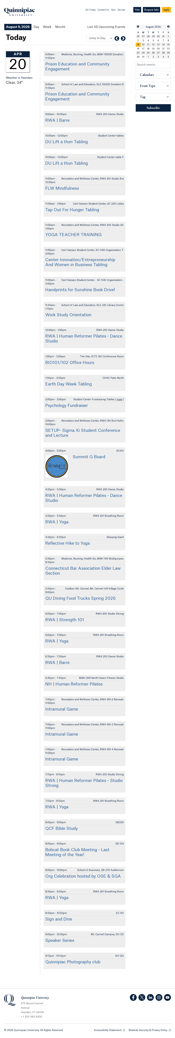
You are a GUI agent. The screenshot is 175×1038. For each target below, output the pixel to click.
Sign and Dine (58, 919)
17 (143, 49)
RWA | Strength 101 (64, 620)
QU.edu (121, 10)
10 (143, 45)
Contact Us (103, 10)
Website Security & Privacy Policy (150, 1030)
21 (163, 49)
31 (163, 36)
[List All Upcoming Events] (106, 27)
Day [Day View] (36, 26)
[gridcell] (138, 45)
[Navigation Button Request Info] (151, 10)
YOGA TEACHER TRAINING (73, 235)
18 (148, 49)
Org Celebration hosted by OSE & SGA (83, 876)
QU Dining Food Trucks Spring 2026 (80, 598)
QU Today (90, 10)
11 (148, 45)
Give (113, 10)
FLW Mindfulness (62, 188)
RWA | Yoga (56, 522)
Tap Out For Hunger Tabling (72, 210)
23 (138, 53)
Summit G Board (89, 457)
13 (158, 45)
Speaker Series (59, 941)
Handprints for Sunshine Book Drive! (80, 290)
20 (158, 49)
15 (168, 45)
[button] (138, 26)
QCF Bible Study (61, 829)
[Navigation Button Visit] (137, 10)
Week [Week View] (47, 26)
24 (143, 53)
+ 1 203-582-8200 (31, 1017)
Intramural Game (61, 709)
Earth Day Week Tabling (68, 384)
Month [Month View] (60, 26)
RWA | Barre (57, 120)
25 (148, 53)
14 (163, 45)
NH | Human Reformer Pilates (74, 684)
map (119, 399)
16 (138, 49)
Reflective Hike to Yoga (67, 543)
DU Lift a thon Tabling (66, 142)
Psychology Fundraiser (66, 406)
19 (153, 49)
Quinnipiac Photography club (72, 962)
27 (143, 36)
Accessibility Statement (109, 1030)
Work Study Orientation (68, 315)
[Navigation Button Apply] (166, 10)
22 (168, 49)
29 (153, 36)
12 (153, 45)
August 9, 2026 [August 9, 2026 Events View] (18, 26)
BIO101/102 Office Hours (69, 363)
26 (138, 36)
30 (158, 36)
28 (148, 36)
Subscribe (153, 108)
